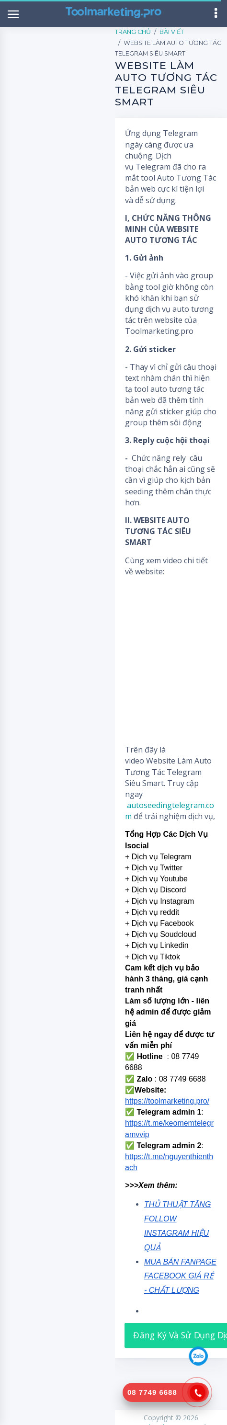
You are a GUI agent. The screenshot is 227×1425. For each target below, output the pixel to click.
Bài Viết (171, 31)
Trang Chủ (133, 31)
